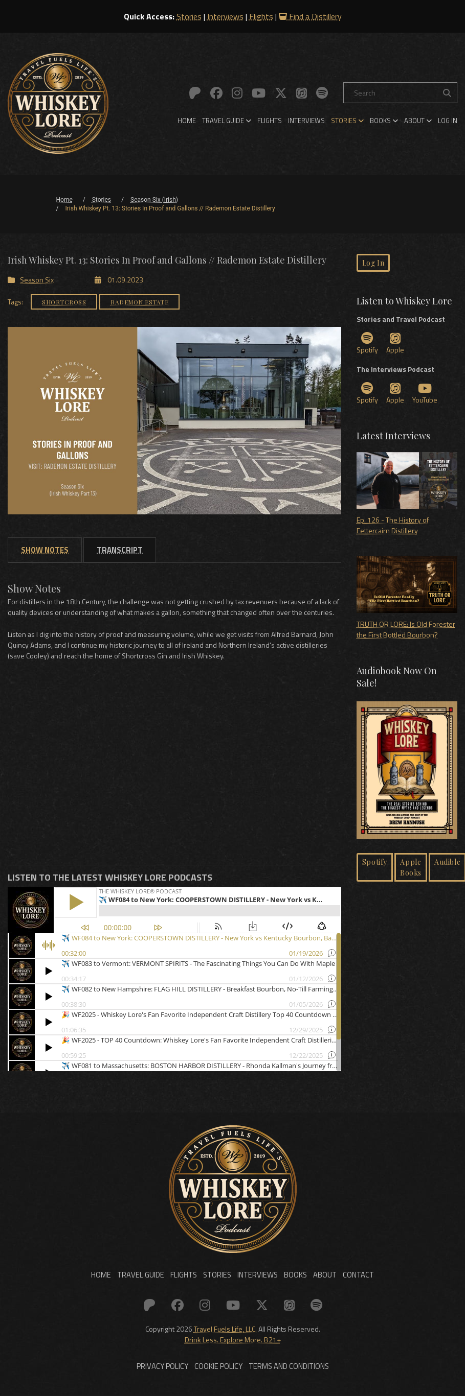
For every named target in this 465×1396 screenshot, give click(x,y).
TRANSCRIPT (120, 549)
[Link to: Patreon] (195, 93)
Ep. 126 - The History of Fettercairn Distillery (407, 494)
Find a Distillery (310, 16)
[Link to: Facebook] (216, 93)
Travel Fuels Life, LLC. (225, 1332)
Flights (261, 16)
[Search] (400, 92)
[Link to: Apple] (301, 93)
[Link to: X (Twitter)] (281, 93)
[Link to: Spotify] (322, 93)
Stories (189, 16)
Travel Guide (226, 120)
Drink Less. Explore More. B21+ (233, 1343)
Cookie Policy (219, 1374)
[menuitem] (187, 120)
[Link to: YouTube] (258, 93)
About (418, 120)
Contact (349, 1279)
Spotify (367, 343)
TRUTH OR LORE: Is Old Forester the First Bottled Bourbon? (407, 598)
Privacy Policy (167, 1374)
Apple (395, 343)
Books (384, 120)
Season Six (31, 279)
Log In (447, 120)
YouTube (424, 393)
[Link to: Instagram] (237, 93)
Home (187, 120)
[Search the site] (447, 92)
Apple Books (411, 867)
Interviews (225, 16)
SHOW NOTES (45, 549)
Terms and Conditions (285, 1374)
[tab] (45, 549)
